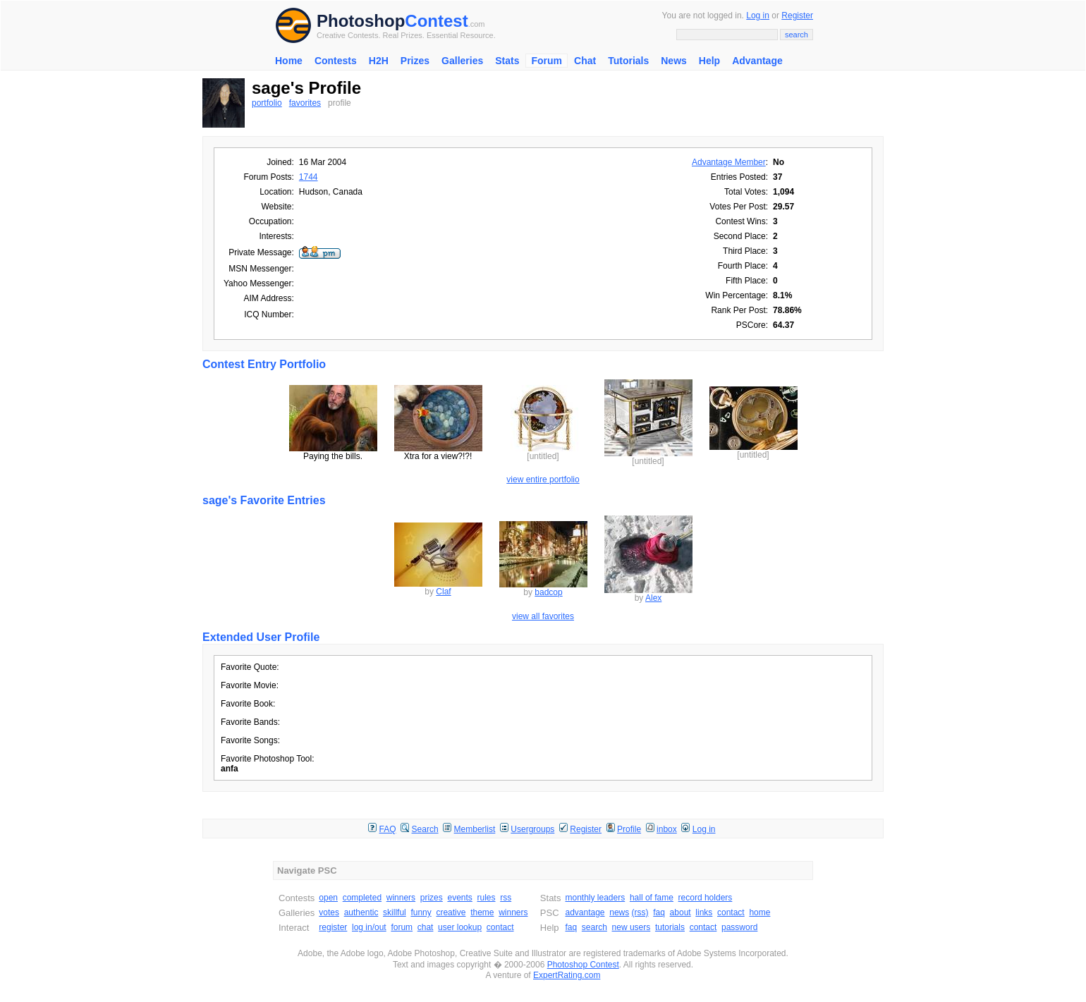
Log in (757, 15)
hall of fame (651, 898)
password (739, 927)
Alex (653, 598)
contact (500, 927)
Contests (336, 60)
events (459, 898)
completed (362, 898)
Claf (443, 592)
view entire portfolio (542, 479)
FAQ (387, 829)
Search (425, 829)
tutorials (670, 927)
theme (482, 912)
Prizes (415, 60)
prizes (431, 898)
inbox (667, 829)
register (333, 927)
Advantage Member (729, 162)
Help (709, 60)
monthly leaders (595, 898)
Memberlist (475, 829)
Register (797, 15)
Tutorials (628, 60)
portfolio (267, 103)
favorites (305, 103)
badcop (548, 592)
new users (631, 927)
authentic (361, 912)
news (619, 912)
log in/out (369, 927)
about (680, 912)
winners (400, 898)
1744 (308, 177)
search (594, 927)
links (703, 912)
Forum (546, 60)
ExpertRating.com (566, 975)
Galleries (462, 60)
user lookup (460, 927)
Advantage (757, 60)
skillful (394, 912)
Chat (585, 60)
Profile (629, 829)
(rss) (640, 912)
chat (425, 927)
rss (505, 898)
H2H (379, 60)
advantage (584, 912)
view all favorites (543, 616)
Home (289, 60)
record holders (705, 898)
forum (402, 927)
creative (450, 912)
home (759, 912)
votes (329, 912)
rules (486, 898)
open (328, 898)
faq (659, 912)
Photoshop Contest (583, 965)
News (674, 60)
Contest (436, 20)
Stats (507, 60)
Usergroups (532, 829)
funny (420, 912)
